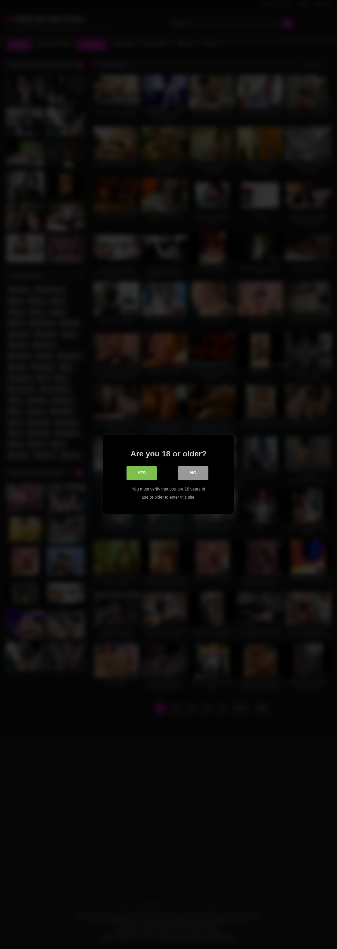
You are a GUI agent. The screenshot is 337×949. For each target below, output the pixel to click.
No (193, 473)
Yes (141, 473)
